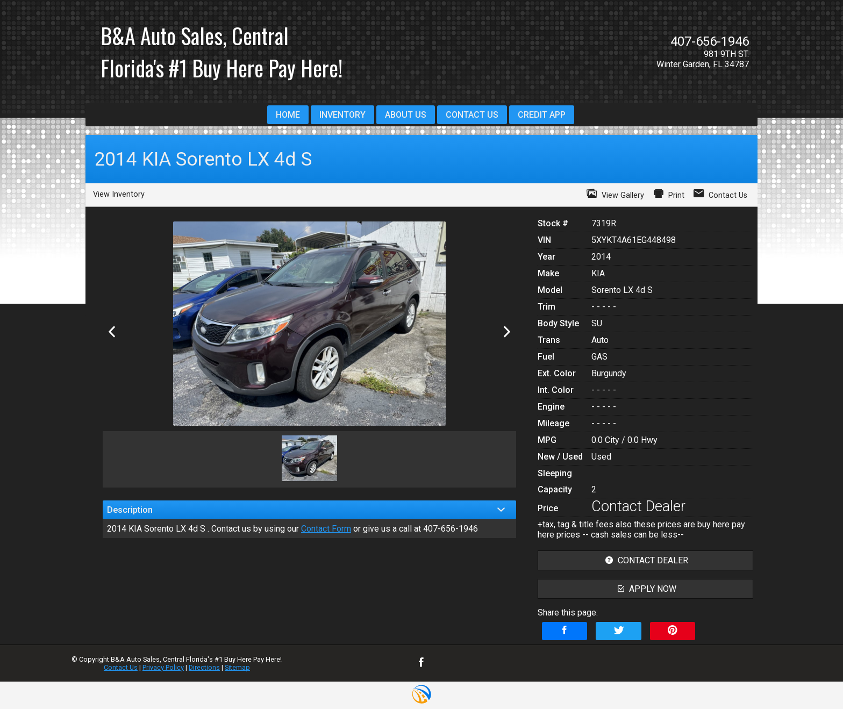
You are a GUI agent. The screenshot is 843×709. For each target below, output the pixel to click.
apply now (645, 589)
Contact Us (121, 667)
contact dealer (645, 560)
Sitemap (237, 667)
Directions (204, 667)
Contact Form (326, 529)
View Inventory (119, 194)
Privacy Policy (163, 667)
